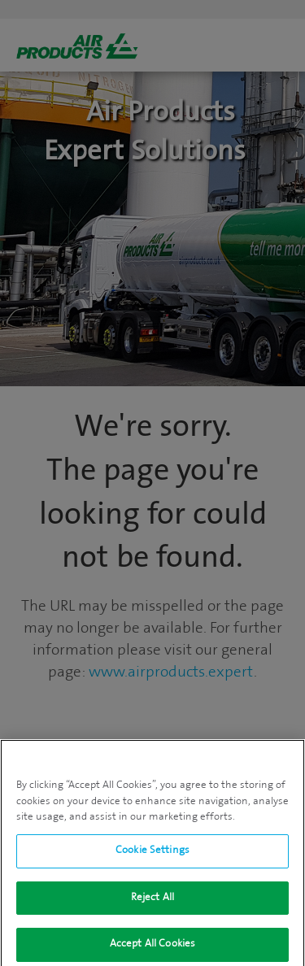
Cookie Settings (152, 855)
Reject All (152, 902)
